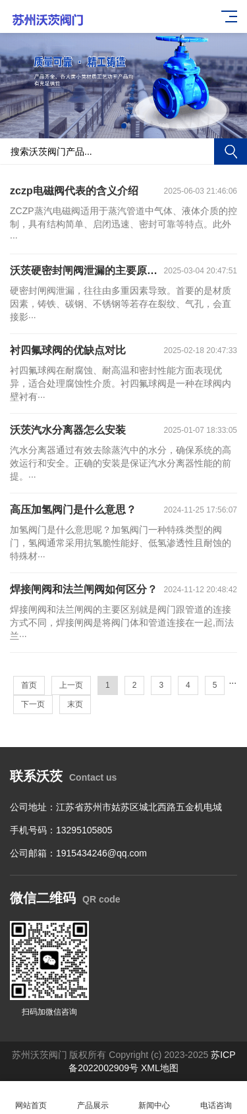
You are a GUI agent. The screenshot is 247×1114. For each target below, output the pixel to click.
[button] (123, 125)
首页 (29, 685)
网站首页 (31, 1098)
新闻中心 (155, 1098)
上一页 (71, 685)
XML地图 (159, 1068)
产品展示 (93, 1098)
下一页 (33, 704)
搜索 (230, 151)
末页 (75, 704)
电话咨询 (216, 1098)
